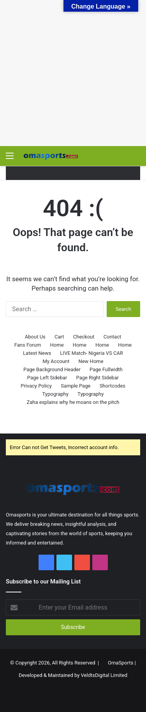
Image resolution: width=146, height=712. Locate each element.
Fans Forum (27, 345)
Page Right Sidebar (97, 378)
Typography (55, 394)
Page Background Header (52, 369)
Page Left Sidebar (47, 378)
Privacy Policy (36, 386)
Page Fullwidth (106, 369)
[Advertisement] (73, 73)
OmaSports (121, 663)
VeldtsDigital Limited (104, 675)
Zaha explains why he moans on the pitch (72, 402)
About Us (35, 337)
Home (57, 345)
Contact (112, 337)
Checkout (84, 337)
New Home (90, 361)
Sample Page (75, 386)
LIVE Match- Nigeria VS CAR (91, 353)
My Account (55, 361)
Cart (59, 337)
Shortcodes (112, 386)
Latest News (37, 353)
